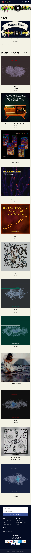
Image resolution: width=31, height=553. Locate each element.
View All (28, 17)
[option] (15, 8)
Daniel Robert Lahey (15, 273)
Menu (29, 1)
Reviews (5, 522)
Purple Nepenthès (15, 199)
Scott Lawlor (15, 236)
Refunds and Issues (21, 522)
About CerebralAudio (8, 520)
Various (15, 125)
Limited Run (22, 551)
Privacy (17, 524)
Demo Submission (7, 531)
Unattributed (15, 88)
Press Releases (7, 524)
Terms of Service (20, 520)
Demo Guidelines (7, 529)
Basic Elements (15, 162)
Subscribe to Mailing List (15, 514)
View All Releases (27, 52)
